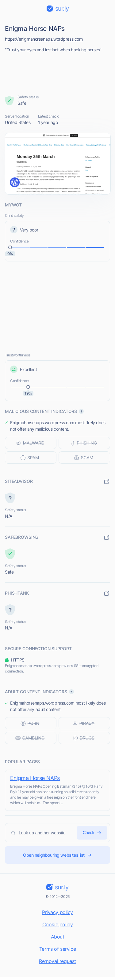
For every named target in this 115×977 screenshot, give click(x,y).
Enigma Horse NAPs (35, 778)
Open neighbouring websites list (57, 855)
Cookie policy (57, 924)
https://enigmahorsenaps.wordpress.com (43, 39)
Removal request (57, 961)
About (57, 937)
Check (92, 832)
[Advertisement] (57, 72)
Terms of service (57, 949)
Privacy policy (57, 912)
